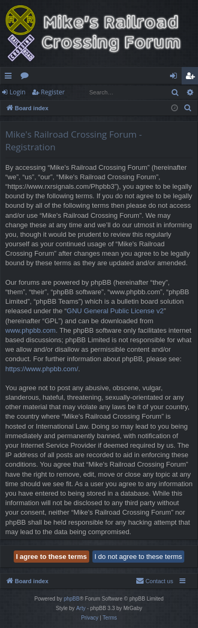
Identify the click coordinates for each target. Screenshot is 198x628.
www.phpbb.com (30, 330)
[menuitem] (188, 108)
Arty (81, 608)
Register (52, 92)
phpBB (72, 599)
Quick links (10, 77)
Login (17, 92)
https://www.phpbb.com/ (41, 369)
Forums (27, 77)
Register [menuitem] (192, 77)
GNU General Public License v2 (115, 311)
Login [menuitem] (175, 77)
